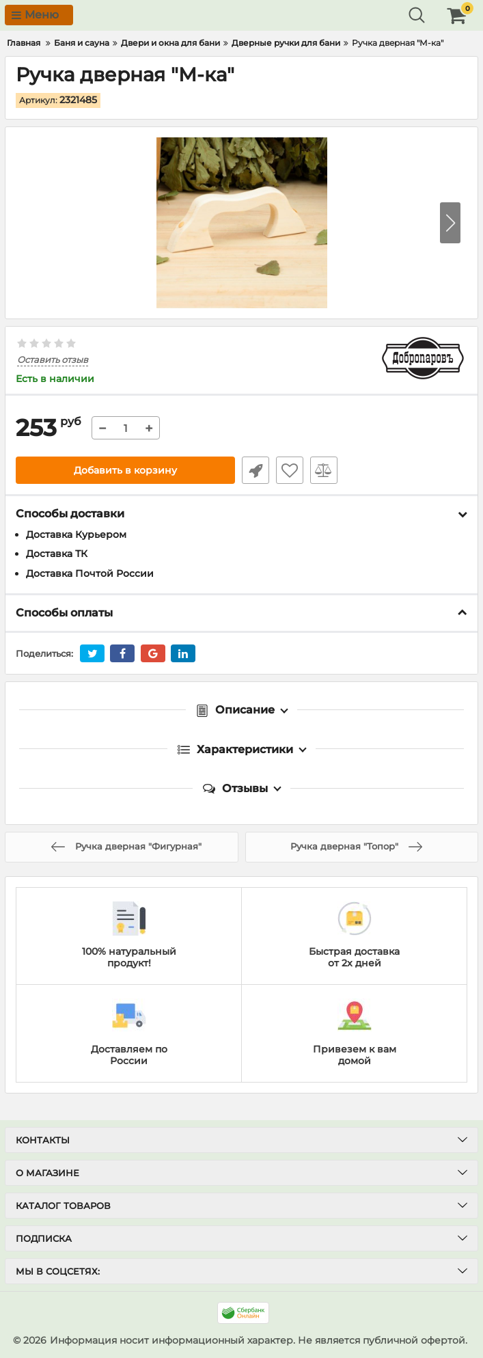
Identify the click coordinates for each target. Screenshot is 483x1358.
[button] (450, 222)
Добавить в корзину (125, 470)
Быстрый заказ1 (255, 470)
